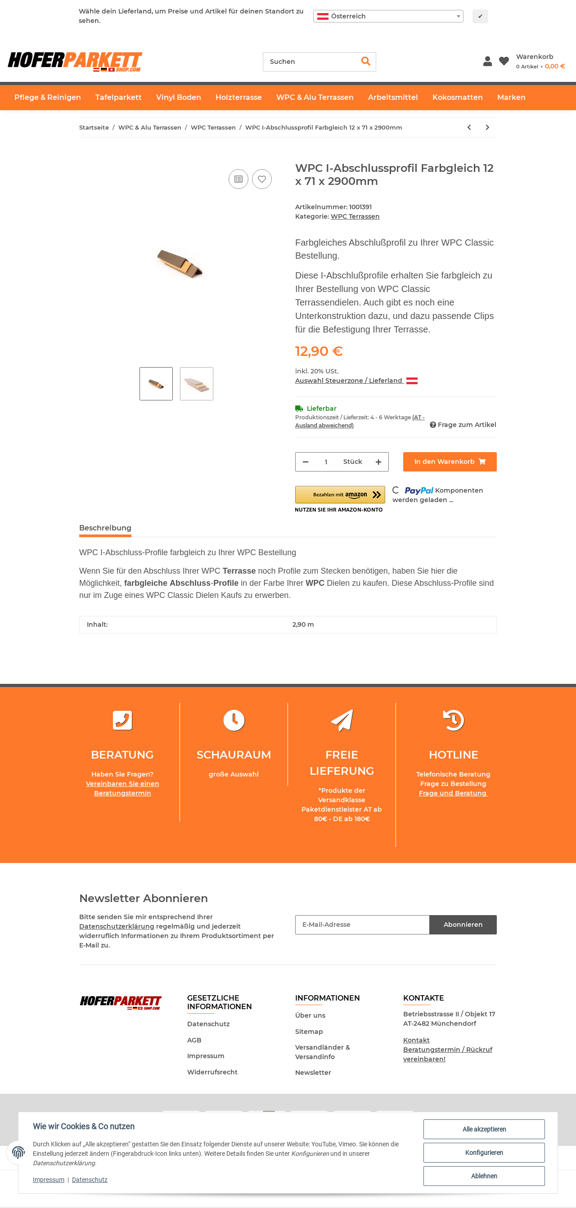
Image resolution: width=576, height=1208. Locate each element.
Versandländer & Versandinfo (322, 1052)
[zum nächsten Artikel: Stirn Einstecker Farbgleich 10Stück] (487, 127)
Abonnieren (463, 925)
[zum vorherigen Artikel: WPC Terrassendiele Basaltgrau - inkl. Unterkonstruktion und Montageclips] (469, 127)
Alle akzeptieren (484, 1129)
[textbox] (388, 16)
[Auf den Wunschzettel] (262, 179)
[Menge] (326, 462)
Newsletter (313, 1073)
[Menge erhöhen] (378, 462)
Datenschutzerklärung (116, 926)
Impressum (206, 1056)
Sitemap (309, 1032)
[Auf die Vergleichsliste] (238, 179)
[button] (487, 61)
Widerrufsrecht (212, 1072)
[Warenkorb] (541, 61)
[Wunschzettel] (504, 61)
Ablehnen (484, 1176)
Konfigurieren (484, 1152)
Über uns (310, 1015)
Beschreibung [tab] (105, 528)
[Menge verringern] (305, 462)
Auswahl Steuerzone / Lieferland (356, 381)
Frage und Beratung (453, 793)
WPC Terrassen (355, 216)
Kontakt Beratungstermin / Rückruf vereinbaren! (447, 1049)
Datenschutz (208, 1024)
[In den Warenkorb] (86, 157)
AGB (194, 1040)
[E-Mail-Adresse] (362, 924)
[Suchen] (309, 62)
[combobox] (388, 16)
